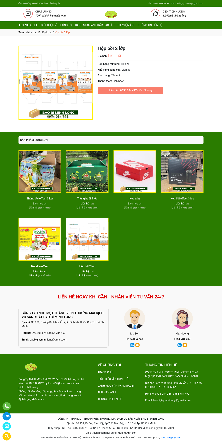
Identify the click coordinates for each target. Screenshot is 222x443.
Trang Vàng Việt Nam (170, 437)
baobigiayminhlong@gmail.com (48, 339)
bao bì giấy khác (42, 32)
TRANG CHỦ (27, 25)
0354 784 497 (128, 90)
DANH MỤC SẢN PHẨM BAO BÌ (94, 25)
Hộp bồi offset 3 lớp (182, 198)
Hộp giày (135, 198)
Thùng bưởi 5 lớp (87, 198)
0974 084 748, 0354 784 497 (49, 333)
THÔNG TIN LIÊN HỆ (150, 25)
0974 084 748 (134, 339)
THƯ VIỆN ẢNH (126, 25)
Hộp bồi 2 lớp (87, 266)
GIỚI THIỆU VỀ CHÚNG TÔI (56, 25)
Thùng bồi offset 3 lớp (39, 198)
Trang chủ (24, 32)
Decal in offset (39, 266)
